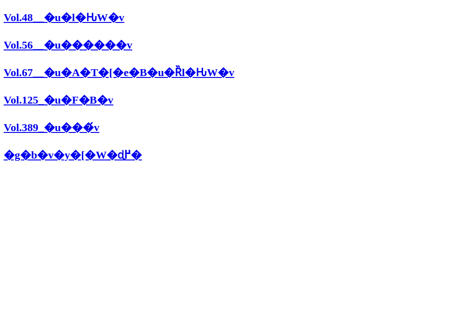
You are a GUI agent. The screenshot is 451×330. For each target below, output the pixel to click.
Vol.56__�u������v (68, 45)
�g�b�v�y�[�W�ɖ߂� (73, 155)
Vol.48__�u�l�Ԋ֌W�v (64, 17)
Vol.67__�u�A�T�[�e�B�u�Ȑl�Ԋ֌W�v (119, 72)
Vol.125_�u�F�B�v (58, 100)
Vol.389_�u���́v (51, 127)
